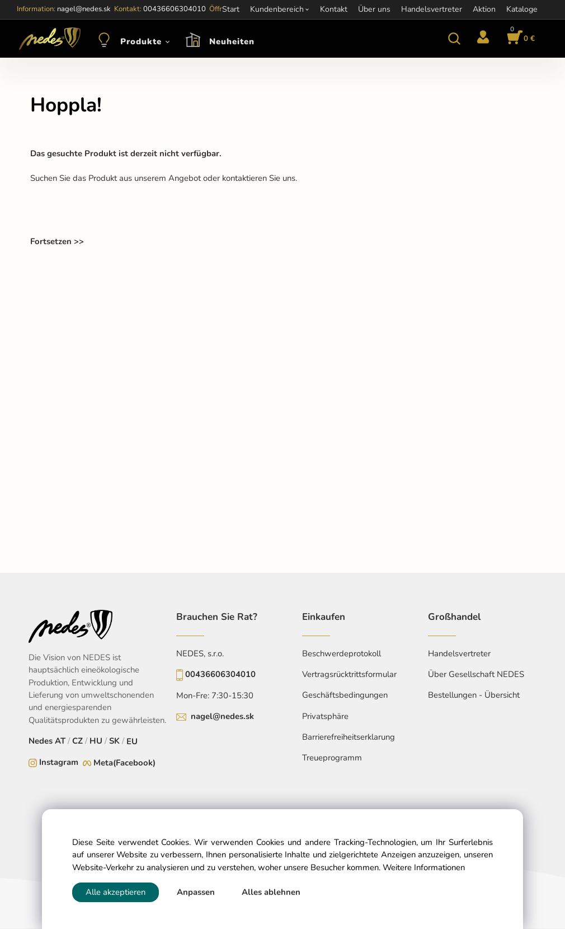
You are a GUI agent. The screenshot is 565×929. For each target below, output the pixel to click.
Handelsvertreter (459, 653)
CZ (77, 740)
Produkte (141, 41)
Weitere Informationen (424, 867)
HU (96, 740)
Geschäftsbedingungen (345, 695)
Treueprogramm (332, 757)
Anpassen (196, 892)
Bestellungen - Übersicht (474, 695)
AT (60, 740)
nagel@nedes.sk (222, 716)
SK (114, 740)
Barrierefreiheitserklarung (348, 737)
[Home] (47, 38)
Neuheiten (232, 41)
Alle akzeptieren (115, 892)
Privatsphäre (325, 716)
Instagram (58, 762)
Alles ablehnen (271, 892)
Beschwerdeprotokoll (341, 653)
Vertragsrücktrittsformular (349, 674)
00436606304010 (220, 674)
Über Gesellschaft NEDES (476, 674)
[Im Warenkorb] (519, 38)
